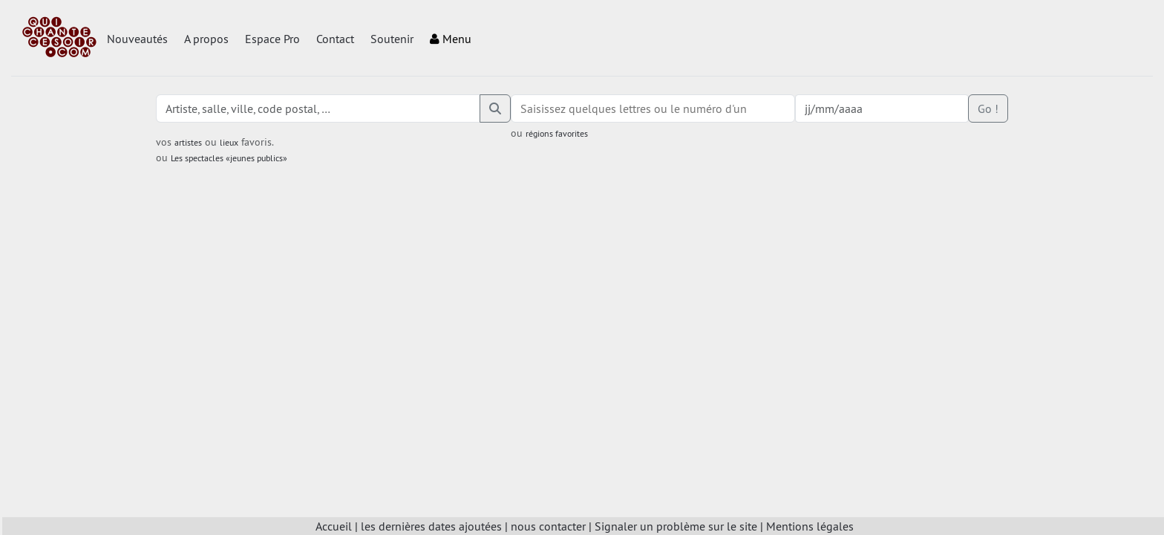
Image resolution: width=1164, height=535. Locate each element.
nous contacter (548, 526)
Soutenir (391, 38)
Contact (335, 38)
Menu (450, 38)
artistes (188, 142)
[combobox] (653, 108)
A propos (206, 38)
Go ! (988, 108)
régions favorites (557, 133)
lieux (229, 142)
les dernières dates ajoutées (431, 526)
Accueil (333, 526)
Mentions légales (810, 526)
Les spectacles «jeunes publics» (229, 157)
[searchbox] (652, 108)
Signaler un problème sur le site (676, 526)
